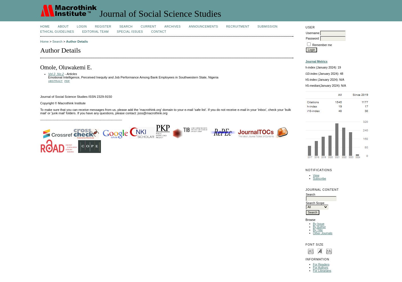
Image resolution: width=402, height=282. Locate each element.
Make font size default (320, 251)
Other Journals (322, 233)
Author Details (77, 41)
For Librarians (322, 270)
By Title (318, 230)
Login (82, 26)
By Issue (318, 223)
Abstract (55, 80)
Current (148, 26)
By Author (319, 227)
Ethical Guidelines (57, 31)
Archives (172, 26)
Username (313, 33)
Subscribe (319, 178)
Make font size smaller (311, 251)
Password (312, 38)
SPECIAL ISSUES (130, 31)
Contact (158, 31)
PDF (67, 80)
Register (103, 26)
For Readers (321, 264)
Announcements (203, 26)
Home (45, 26)
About (63, 26)
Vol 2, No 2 (56, 74)
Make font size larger (329, 251)
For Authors (320, 267)
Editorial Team (95, 31)
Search (126, 26)
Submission (267, 26)
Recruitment (237, 26)
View (316, 175)
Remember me (322, 45)
